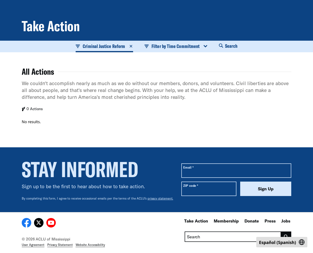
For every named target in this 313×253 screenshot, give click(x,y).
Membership (226, 220)
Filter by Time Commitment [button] (176, 46)
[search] (286, 236)
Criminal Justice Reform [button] (104, 46)
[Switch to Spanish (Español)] (281, 242)
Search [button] (228, 46)
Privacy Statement (60, 245)
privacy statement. (160, 198)
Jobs (285, 220)
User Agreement (33, 245)
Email (188, 167)
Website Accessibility (90, 245)
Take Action (196, 220)
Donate (251, 220)
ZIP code (190, 185)
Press (270, 220)
